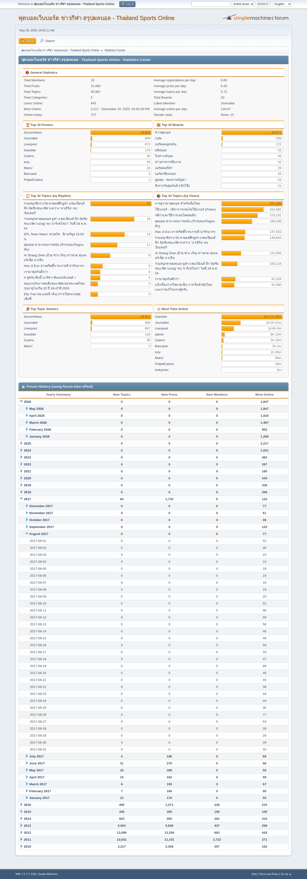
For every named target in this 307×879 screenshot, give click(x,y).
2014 (27, 818)
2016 (27, 805)
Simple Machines (48, 874)
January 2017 (39, 798)
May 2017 (36, 770)
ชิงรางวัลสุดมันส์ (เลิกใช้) (172, 186)
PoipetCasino (33, 180)
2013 (27, 825)
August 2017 (38, 534)
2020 (27, 478)
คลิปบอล (161, 150)
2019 (27, 485)
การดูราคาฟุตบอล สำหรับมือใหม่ (177, 203)
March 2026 (38, 422)
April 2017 (37, 777)
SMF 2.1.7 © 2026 (25, 874)
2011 (27, 839)
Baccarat (30, 174)
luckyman (161, 370)
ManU (28, 168)
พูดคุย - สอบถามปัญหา (170, 180)
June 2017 (37, 763)
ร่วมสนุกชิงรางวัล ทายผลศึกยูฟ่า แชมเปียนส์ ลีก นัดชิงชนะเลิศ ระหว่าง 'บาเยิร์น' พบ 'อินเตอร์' (54, 208)
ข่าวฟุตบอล (163, 132)
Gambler (30, 150)
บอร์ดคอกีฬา (163, 168)
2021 (27, 471)
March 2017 (38, 784)
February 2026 (40, 429)
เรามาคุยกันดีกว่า (36, 272)
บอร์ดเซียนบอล (165, 174)
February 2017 (40, 791)
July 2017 (36, 756)
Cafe (158, 138)
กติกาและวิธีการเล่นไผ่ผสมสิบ (175, 215)
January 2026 (39, 436)
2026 (27, 402)
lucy (27, 162)
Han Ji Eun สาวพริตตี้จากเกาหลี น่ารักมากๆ (54, 266)
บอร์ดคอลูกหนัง (166, 144)
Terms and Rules (269, 874)
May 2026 (36, 408)
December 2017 (41, 506)
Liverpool (30, 144)
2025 (27, 443)
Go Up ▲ (286, 874)
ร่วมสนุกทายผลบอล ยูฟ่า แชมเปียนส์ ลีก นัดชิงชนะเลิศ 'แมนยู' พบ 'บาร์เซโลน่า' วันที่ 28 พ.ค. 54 (56, 223)
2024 (27, 450)
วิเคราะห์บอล (164, 156)
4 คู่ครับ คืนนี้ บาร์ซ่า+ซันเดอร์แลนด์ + (50, 277)
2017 (27, 499)
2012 (27, 832)
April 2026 (37, 415)
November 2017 (41, 513)
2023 (27, 457)
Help (254, 874)
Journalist (228, 103)
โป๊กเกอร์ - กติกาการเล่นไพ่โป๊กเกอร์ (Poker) (185, 209)
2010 (27, 846)
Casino (29, 156)
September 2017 (41, 527)
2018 (27, 492)
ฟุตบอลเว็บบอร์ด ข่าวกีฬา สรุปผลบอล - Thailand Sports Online (96, 18)
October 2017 (39, 520)
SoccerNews (33, 132)
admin (159, 334)
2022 (27, 464)
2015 (27, 812)
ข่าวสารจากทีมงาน (168, 162)
